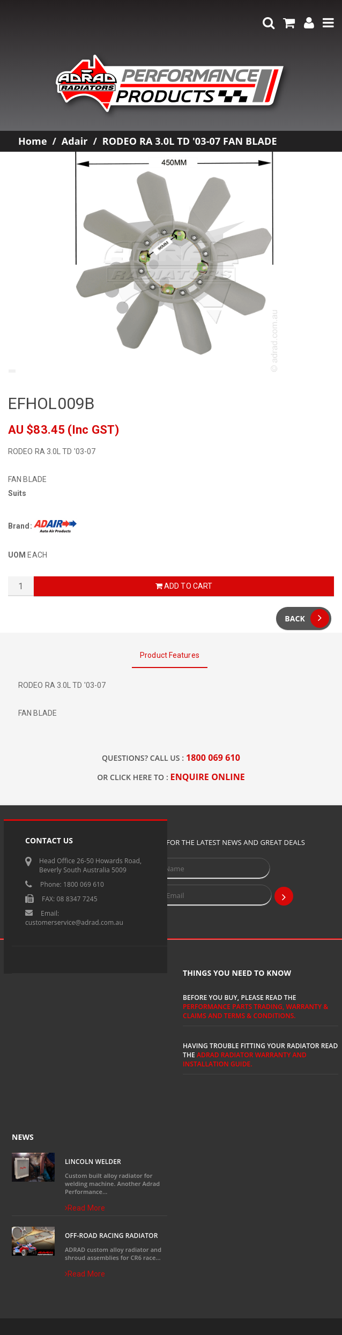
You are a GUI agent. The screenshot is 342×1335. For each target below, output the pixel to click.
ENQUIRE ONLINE (207, 777)
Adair (75, 141)
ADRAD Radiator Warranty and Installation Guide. (245, 1059)
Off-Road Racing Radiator (111, 1235)
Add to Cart (183, 586)
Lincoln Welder (93, 1161)
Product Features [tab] (169, 655)
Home (32, 141)
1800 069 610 (213, 757)
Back (307, 618)
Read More (85, 1208)
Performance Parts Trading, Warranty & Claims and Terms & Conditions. (255, 1011)
